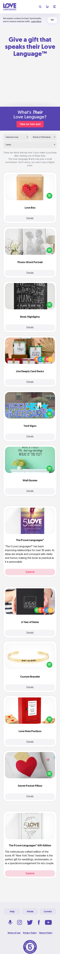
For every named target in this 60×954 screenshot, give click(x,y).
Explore (30, 572)
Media (30, 911)
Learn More (36, 21)
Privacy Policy (30, 932)
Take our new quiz (30, 124)
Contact (48, 911)
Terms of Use (14, 932)
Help (12, 911)
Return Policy (45, 932)
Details (30, 218)
